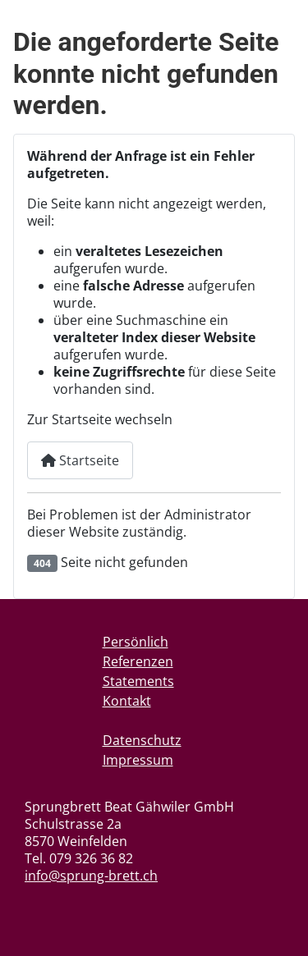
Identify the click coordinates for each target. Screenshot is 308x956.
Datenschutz (142, 740)
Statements (138, 681)
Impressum (138, 760)
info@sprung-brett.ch (91, 876)
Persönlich (135, 642)
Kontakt (127, 701)
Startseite (80, 460)
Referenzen (138, 661)
